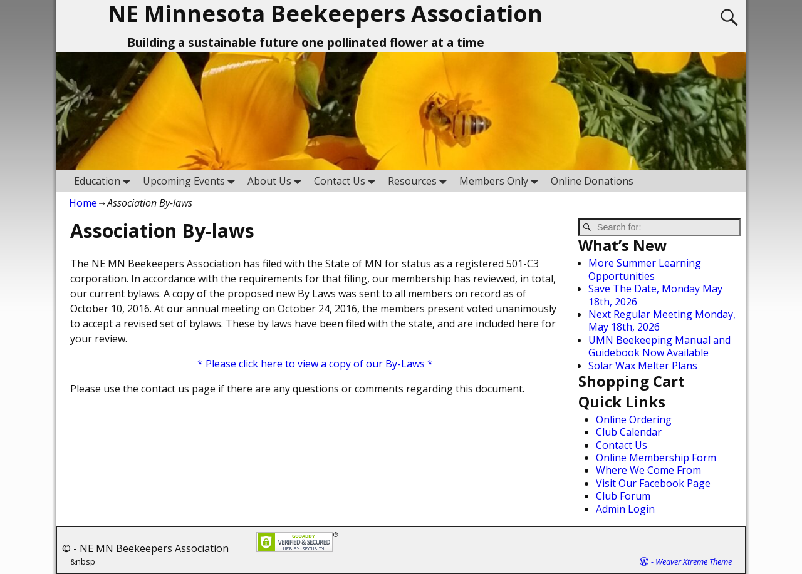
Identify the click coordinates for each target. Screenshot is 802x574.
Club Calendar (629, 432)
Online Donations (592, 181)
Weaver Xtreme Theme (693, 561)
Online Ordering (634, 419)
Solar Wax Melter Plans (642, 365)
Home (83, 203)
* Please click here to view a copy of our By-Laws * (315, 364)
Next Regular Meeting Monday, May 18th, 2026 (662, 320)
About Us (276, 181)
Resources (420, 181)
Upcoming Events (191, 181)
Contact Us (347, 181)
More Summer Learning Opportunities (644, 269)
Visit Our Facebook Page (653, 483)
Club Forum (623, 496)
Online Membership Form (656, 457)
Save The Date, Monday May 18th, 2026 (655, 295)
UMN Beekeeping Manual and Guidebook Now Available (659, 346)
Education (104, 181)
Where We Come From (648, 470)
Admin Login (625, 509)
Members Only (501, 181)
